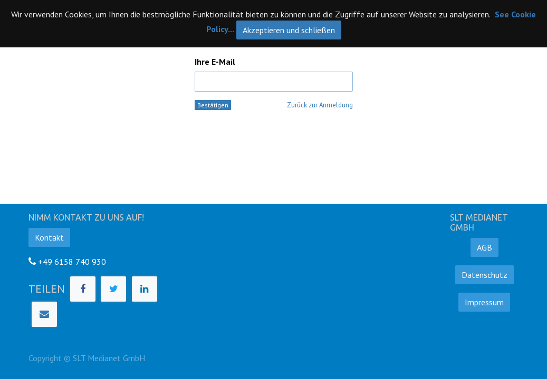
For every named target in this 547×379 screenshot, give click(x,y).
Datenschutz (484, 275)
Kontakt (49, 237)
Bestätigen (212, 105)
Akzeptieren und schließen (289, 30)
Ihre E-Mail (215, 61)
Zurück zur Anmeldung (320, 105)
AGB (484, 247)
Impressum (484, 302)
